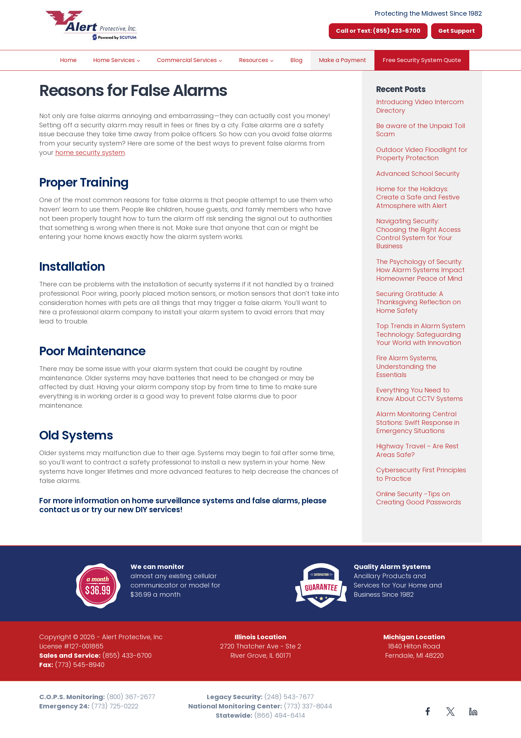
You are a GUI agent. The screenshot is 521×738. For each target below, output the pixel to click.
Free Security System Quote (422, 60)
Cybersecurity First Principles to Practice (421, 474)
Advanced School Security (418, 173)
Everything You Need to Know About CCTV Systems (419, 394)
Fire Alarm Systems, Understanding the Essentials (406, 366)
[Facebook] (427, 711)
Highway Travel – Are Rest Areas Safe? (417, 450)
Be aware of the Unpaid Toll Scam (420, 129)
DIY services (158, 509)
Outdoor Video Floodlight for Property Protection (422, 153)
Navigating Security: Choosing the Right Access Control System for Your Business (418, 233)
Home (68, 60)
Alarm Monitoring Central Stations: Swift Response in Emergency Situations (417, 422)
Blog (296, 60)
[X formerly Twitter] (450, 711)
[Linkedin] (473, 711)
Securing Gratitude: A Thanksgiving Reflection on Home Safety (418, 302)
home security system (90, 152)
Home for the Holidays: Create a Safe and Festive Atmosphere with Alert (418, 197)
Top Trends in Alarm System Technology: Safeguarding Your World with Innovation (420, 334)
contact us (59, 509)
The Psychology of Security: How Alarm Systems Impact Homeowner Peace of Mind (420, 270)
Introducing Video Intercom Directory (420, 105)
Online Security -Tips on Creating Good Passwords (418, 498)
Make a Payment (342, 60)
